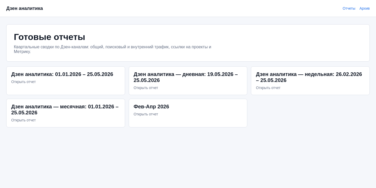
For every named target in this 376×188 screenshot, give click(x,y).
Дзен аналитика (24, 8)
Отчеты (349, 8)
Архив (365, 8)
